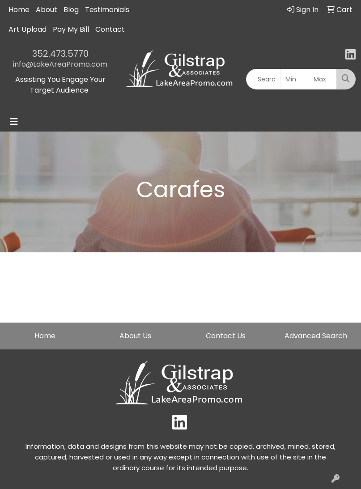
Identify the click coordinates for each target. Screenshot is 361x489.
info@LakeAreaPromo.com (60, 64)
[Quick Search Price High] (323, 79)
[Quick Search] (263, 79)
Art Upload (27, 29)
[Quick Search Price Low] (294, 79)
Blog (71, 9)
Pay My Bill (71, 29)
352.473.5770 (60, 53)
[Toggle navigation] (13, 121)
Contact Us (226, 336)
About (46, 9)
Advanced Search (316, 336)
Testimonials (107, 9)
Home (19, 9)
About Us (135, 336)
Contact (110, 29)
